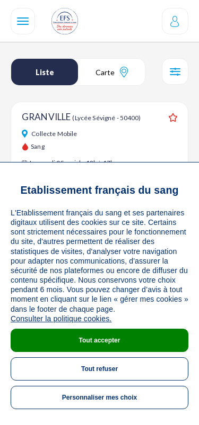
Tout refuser (99, 369)
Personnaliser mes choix (99, 397)
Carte (112, 72)
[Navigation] (23, 21)
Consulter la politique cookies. (61, 318)
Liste (45, 72)
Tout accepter (99, 340)
